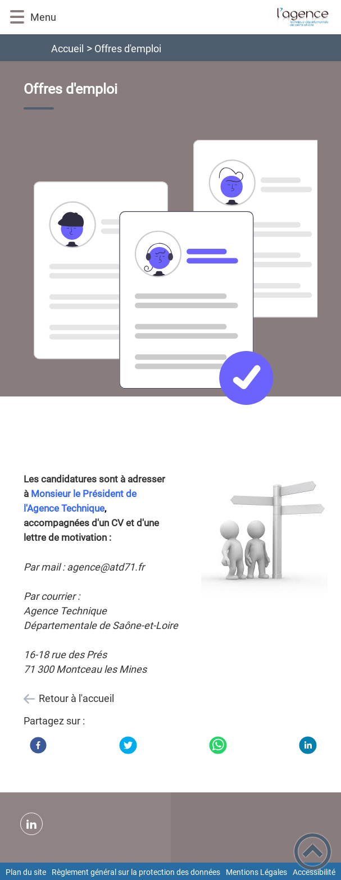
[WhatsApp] (218, 745)
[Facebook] (38, 745)
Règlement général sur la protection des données (136, 872)
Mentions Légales (256, 872)
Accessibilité (314, 872)
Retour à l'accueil (76, 698)
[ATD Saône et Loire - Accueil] (193, 17)
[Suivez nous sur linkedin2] (31, 824)
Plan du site (26, 872)
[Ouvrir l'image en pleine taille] (180, 273)
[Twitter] (128, 745)
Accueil (67, 48)
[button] (17, 17)
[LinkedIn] (307, 745)
